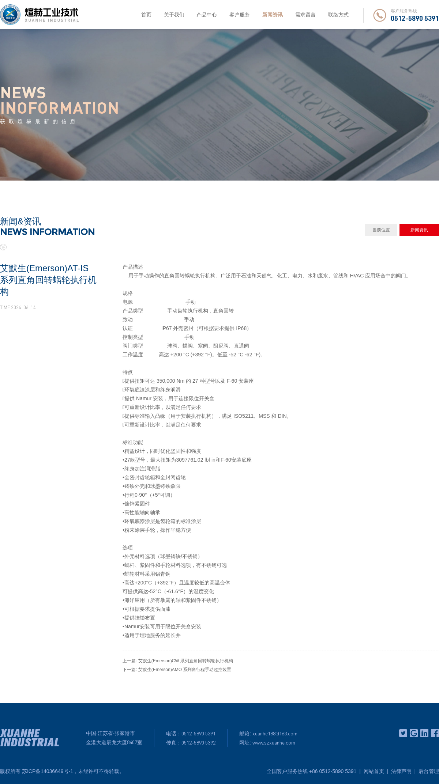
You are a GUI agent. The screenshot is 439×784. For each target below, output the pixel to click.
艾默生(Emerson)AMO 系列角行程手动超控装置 (185, 669)
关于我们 (174, 15)
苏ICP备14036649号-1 (47, 771)
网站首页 (374, 771)
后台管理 (429, 771)
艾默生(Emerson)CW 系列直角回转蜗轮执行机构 (185, 660)
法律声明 (401, 771)
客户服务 (239, 15)
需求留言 (305, 15)
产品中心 (206, 15)
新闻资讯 (272, 15)
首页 (146, 15)
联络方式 (338, 15)
